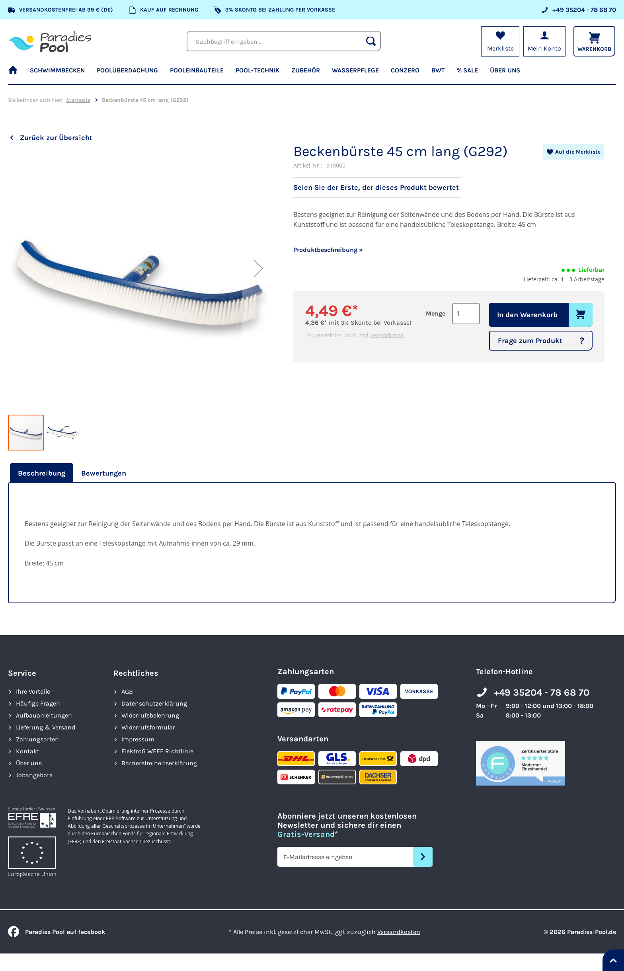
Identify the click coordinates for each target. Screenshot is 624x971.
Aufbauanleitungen (44, 715)
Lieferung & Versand (45, 727)
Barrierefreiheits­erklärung (159, 763)
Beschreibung (41, 473)
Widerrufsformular (148, 727)
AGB (127, 691)
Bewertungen (103, 473)
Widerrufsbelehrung (150, 715)
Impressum (137, 739)
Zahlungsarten (37, 739)
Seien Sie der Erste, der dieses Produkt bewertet (376, 187)
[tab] (40, 473)
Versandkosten (387, 335)
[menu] (312, 73)
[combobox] (284, 41)
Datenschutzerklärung (154, 703)
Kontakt (27, 751)
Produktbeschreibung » (328, 249)
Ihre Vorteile (33, 691)
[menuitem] (16, 73)
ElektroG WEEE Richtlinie (157, 751)
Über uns (29, 763)
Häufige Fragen (38, 703)
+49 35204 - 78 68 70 (541, 692)
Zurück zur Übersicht (56, 137)
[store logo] (50, 41)
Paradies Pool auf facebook (56, 932)
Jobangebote (34, 775)
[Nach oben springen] (613, 960)
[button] (258, 293)
